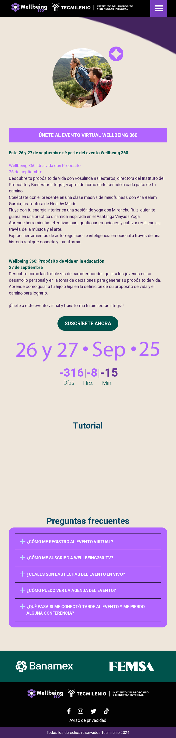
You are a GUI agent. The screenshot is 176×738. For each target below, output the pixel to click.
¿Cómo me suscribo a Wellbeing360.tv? (69, 557)
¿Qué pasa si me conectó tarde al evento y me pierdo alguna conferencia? (85, 609)
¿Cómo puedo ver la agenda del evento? (71, 590)
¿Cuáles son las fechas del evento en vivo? (75, 574)
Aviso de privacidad (87, 720)
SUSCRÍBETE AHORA (88, 323)
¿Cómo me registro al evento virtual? (69, 541)
